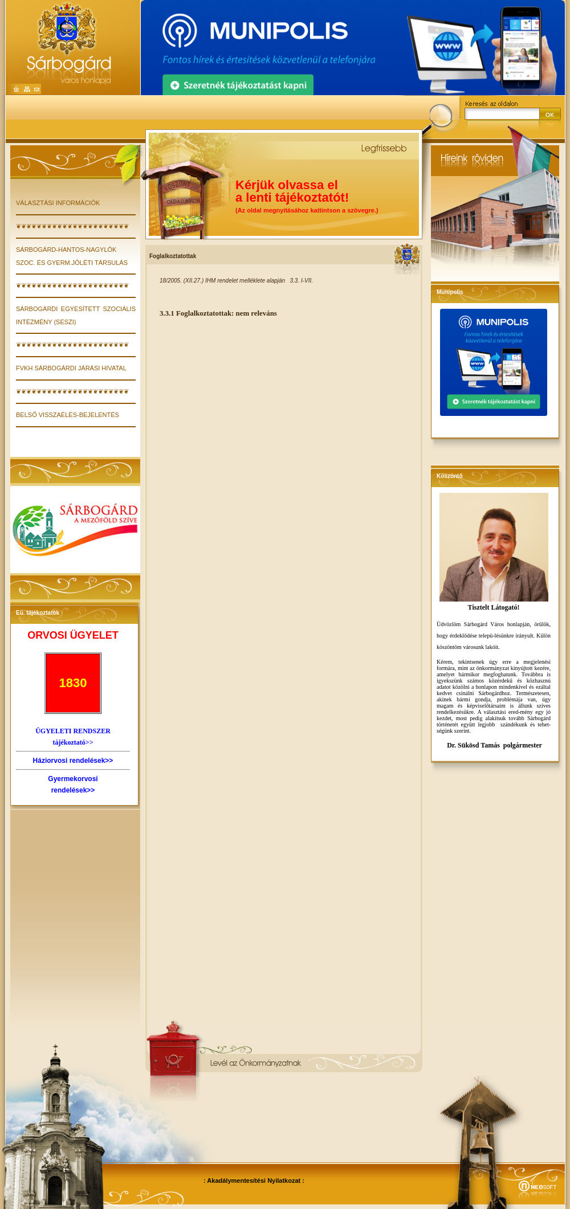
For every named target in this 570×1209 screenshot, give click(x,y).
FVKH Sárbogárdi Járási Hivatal (71, 368)
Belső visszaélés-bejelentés (67, 414)
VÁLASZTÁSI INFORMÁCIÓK (58, 202)
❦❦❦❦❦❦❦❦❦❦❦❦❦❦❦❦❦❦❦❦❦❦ (72, 226)
